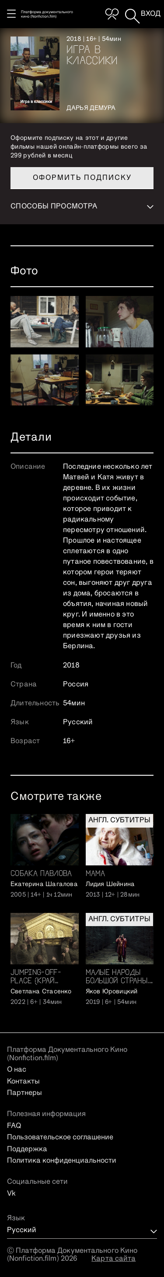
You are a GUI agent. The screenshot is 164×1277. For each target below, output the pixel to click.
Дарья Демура (91, 108)
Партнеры (24, 1093)
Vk (11, 1193)
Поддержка (27, 1149)
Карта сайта (113, 1258)
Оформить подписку (82, 178)
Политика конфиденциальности (61, 1160)
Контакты (23, 1081)
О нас (16, 1069)
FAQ (14, 1126)
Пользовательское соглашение (60, 1137)
